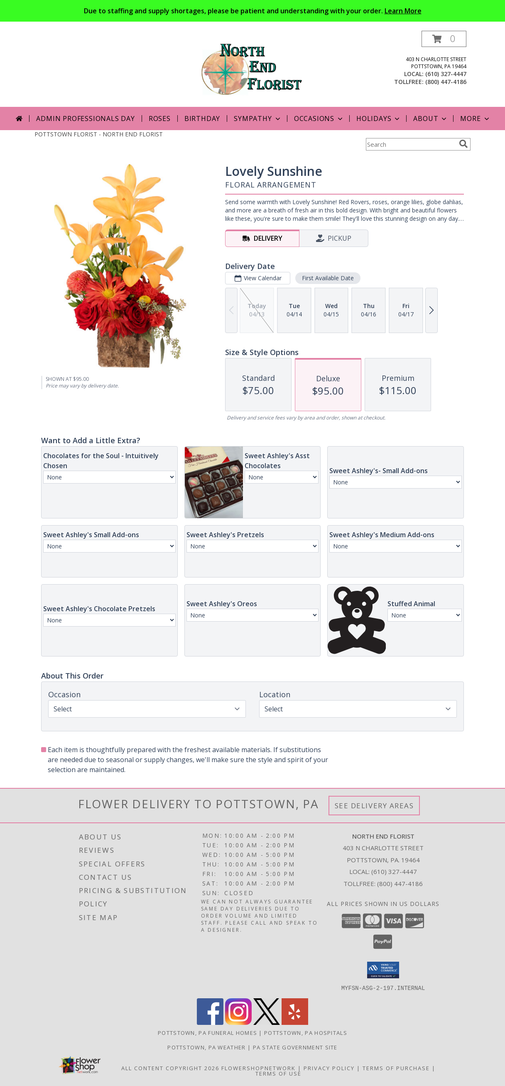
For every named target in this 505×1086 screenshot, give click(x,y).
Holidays (378, 118)
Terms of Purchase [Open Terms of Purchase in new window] (396, 1067)
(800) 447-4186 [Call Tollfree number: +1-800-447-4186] (400, 883)
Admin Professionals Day (85, 118)
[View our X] (266, 1022)
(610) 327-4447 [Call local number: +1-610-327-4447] (445, 74)
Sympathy (258, 118)
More (475, 118)
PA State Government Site (295, 1047)
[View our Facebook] (210, 1022)
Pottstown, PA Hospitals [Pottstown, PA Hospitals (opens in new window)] (305, 1032)
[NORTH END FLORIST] (252, 69)
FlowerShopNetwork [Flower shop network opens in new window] (258, 1067)
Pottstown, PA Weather (206, 1047)
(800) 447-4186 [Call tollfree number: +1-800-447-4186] (445, 82)
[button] (444, 39)
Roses (160, 118)
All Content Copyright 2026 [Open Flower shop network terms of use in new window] (170, 1067)
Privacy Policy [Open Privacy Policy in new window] (329, 1067)
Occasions (319, 118)
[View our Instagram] (238, 1022)
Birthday (202, 118)
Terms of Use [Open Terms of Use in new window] (278, 1073)
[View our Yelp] (295, 1022)
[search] (463, 143)
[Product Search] (410, 144)
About (430, 118)
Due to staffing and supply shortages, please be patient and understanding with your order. (253, 10)
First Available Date (328, 278)
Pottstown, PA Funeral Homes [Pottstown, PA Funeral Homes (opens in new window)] (207, 1032)
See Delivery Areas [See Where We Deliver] (374, 805)
